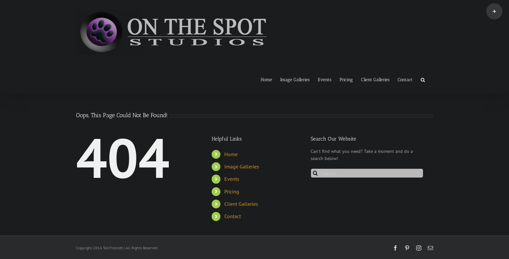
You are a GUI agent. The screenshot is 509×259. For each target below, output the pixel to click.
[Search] (315, 173)
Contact (232, 216)
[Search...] (367, 173)
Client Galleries (241, 204)
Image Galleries (241, 166)
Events (231, 179)
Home (231, 154)
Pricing (231, 191)
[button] (423, 79)
